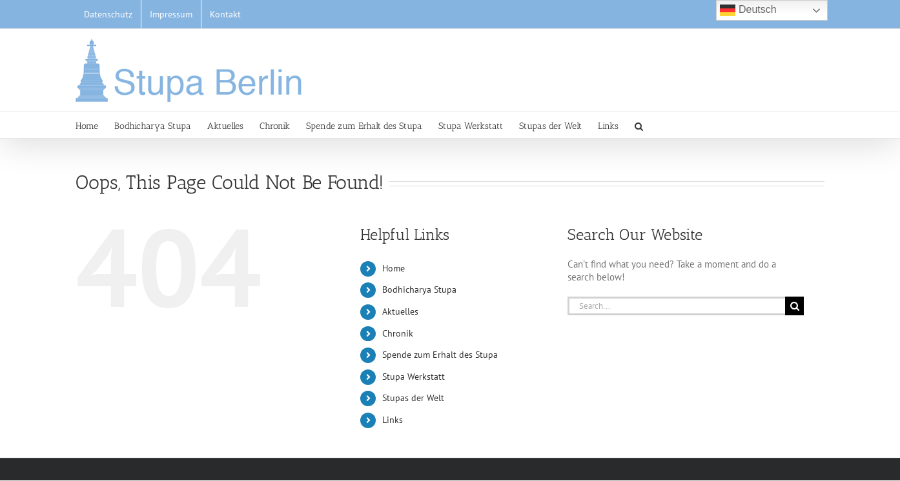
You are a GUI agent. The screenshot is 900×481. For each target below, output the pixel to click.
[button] (639, 125)
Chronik (397, 333)
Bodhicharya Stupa (419, 289)
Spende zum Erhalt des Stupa (440, 354)
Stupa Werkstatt (413, 376)
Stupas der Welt (413, 398)
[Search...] (677, 306)
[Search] (794, 306)
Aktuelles (400, 311)
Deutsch (748, 10)
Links (392, 420)
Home (393, 268)
